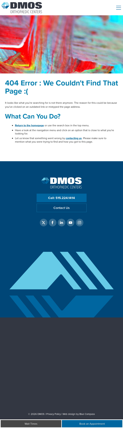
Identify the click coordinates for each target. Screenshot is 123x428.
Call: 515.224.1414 (61, 197)
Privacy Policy (53, 414)
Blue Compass (87, 414)
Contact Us (61, 207)
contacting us (74, 138)
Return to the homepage (29, 125)
